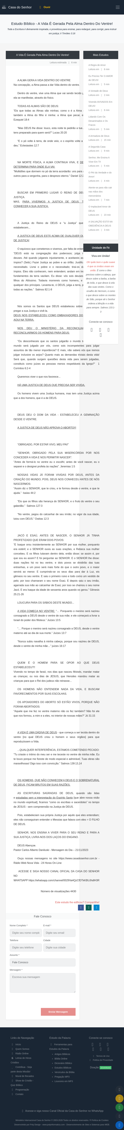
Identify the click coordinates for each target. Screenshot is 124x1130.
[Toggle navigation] (117, 7)
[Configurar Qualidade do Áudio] (119, 1116)
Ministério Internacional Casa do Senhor (33, 1120)
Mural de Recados (22, 1076)
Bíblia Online (61, 1058)
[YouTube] (93, 1049)
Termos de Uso (101, 1056)
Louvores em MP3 (64, 1081)
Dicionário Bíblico (63, 1063)
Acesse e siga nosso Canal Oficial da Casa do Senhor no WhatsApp (62, 1110)
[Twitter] (107, 1044)
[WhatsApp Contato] (101, 1049)
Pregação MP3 (62, 1076)
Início (16, 1044)
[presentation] (51, 1000)
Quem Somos (20, 1049)
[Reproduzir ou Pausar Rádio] (119, 1125)
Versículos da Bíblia (64, 1072)
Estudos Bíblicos (63, 1067)
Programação (20, 1089)
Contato (17, 1094)
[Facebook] (92, 1044)
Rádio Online (20, 1053)
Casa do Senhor (17, 7)
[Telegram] (108, 1049)
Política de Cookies (100, 1120)
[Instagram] (100, 1044)
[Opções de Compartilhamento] (119, 1107)
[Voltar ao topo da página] (119, 1090)
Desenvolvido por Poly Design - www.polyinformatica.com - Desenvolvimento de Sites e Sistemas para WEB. (62, 1125)
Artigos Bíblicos (62, 1054)
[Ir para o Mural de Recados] (119, 1098)
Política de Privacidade (100, 1060)
